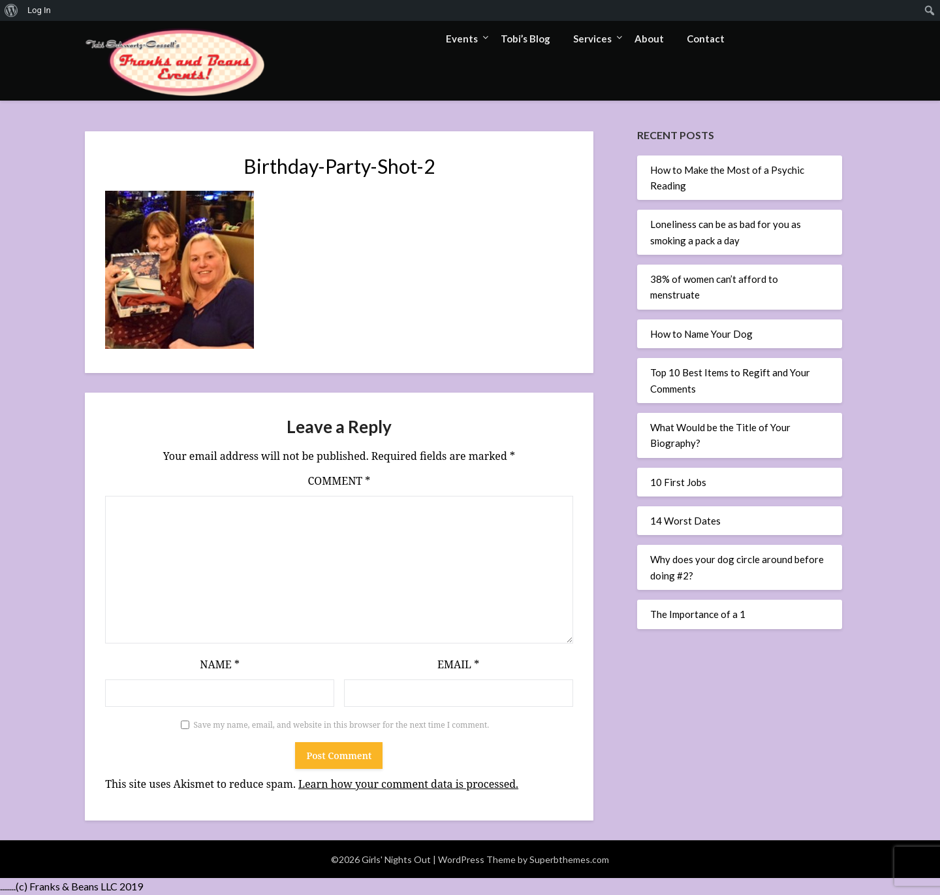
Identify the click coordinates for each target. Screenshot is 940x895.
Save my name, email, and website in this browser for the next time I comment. (342, 724)
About (649, 38)
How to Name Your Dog (701, 334)
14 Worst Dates (685, 521)
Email (458, 664)
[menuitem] (11, 10)
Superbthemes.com (569, 859)
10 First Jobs (678, 482)
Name (220, 664)
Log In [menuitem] (39, 10)
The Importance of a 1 (697, 614)
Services (592, 38)
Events (462, 38)
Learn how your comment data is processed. (408, 784)
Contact (706, 38)
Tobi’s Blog (525, 38)
